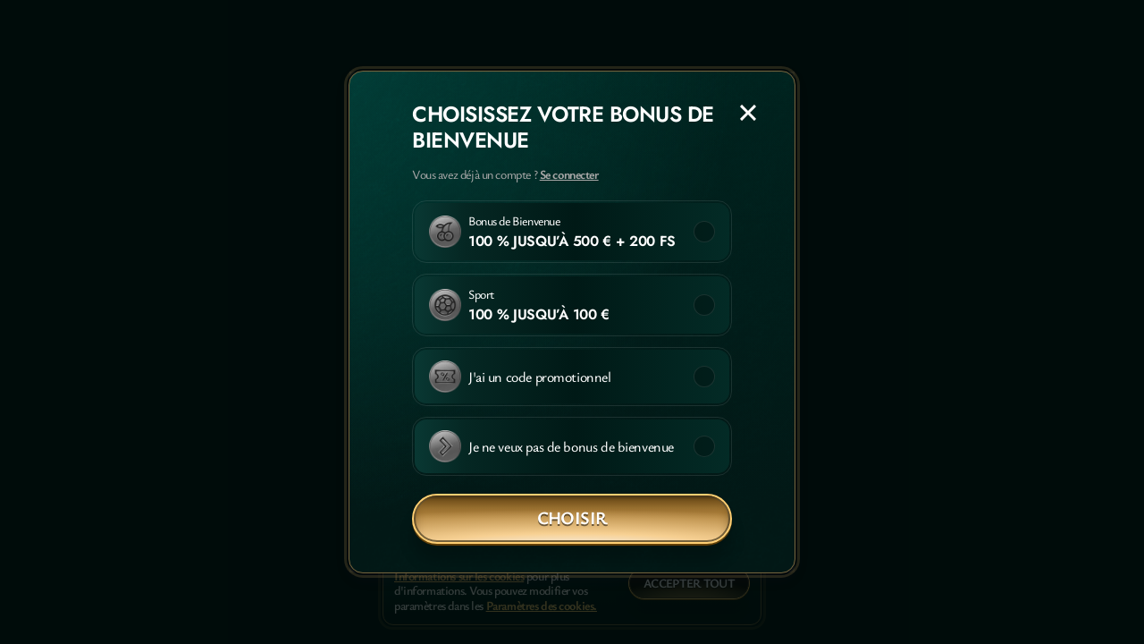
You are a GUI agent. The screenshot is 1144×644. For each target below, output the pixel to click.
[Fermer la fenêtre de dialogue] (748, 113)
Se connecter (569, 174)
